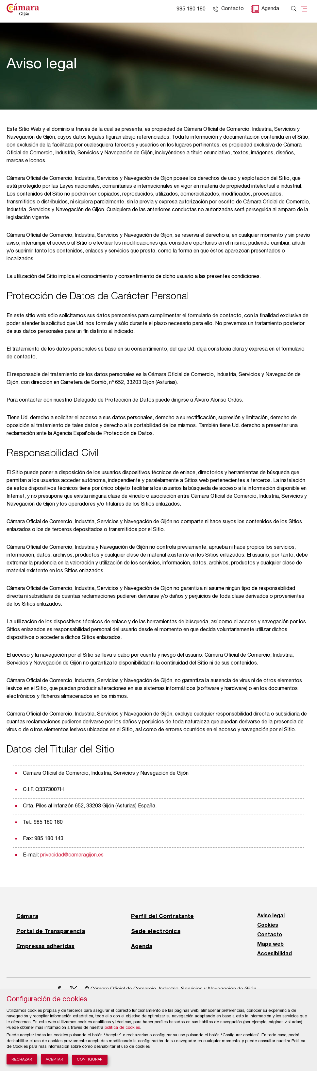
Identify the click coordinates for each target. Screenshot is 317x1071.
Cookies (267, 925)
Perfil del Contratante (162, 916)
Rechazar (21, 1059)
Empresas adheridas (45, 946)
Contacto (269, 935)
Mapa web (270, 944)
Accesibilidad (274, 954)
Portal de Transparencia (50, 931)
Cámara (27, 916)
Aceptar (54, 1059)
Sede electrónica (155, 931)
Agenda (270, 9)
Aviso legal (271, 916)
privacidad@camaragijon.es (72, 855)
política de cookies (122, 1028)
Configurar (90, 1060)
